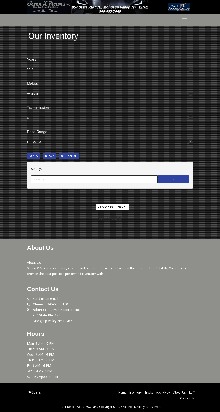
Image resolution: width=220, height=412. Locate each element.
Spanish (37, 392)
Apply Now (163, 392)
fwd (49, 156)
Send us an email (45, 298)
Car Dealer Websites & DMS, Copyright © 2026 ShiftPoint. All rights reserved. (111, 407)
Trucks (149, 392)
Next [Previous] (122, 207)
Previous (105, 207)
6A (110, 118)
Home (122, 392)
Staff (191, 392)
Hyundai (110, 94)
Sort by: (37, 169)
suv (33, 156)
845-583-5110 (57, 304)
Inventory (135, 392)
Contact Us (187, 398)
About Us (179, 392)
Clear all (69, 156)
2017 (110, 69)
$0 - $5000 (110, 142)
